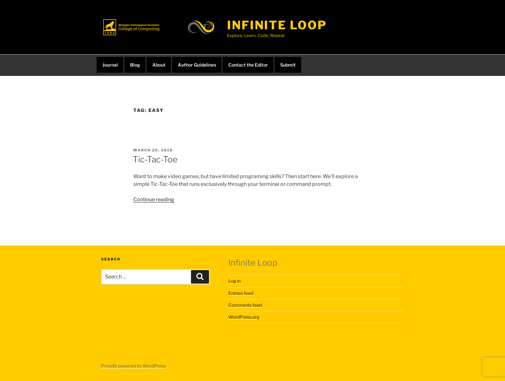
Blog (135, 65)
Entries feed (240, 293)
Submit (288, 65)
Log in (234, 281)
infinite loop (277, 25)
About (159, 65)
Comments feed (245, 305)
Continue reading (153, 199)
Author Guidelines (197, 65)
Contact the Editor (248, 65)
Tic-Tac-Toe (155, 159)
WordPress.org (243, 317)
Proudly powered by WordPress (133, 365)
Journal (110, 65)
